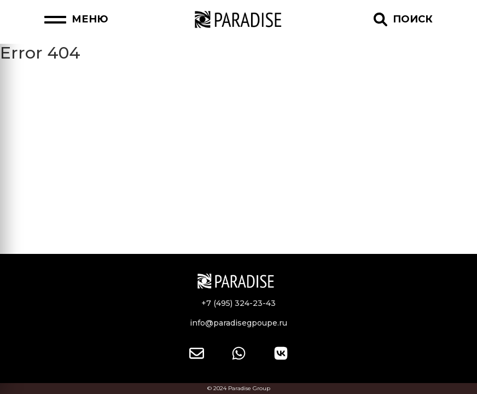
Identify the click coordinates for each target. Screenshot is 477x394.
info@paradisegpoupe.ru (238, 323)
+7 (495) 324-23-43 (238, 303)
